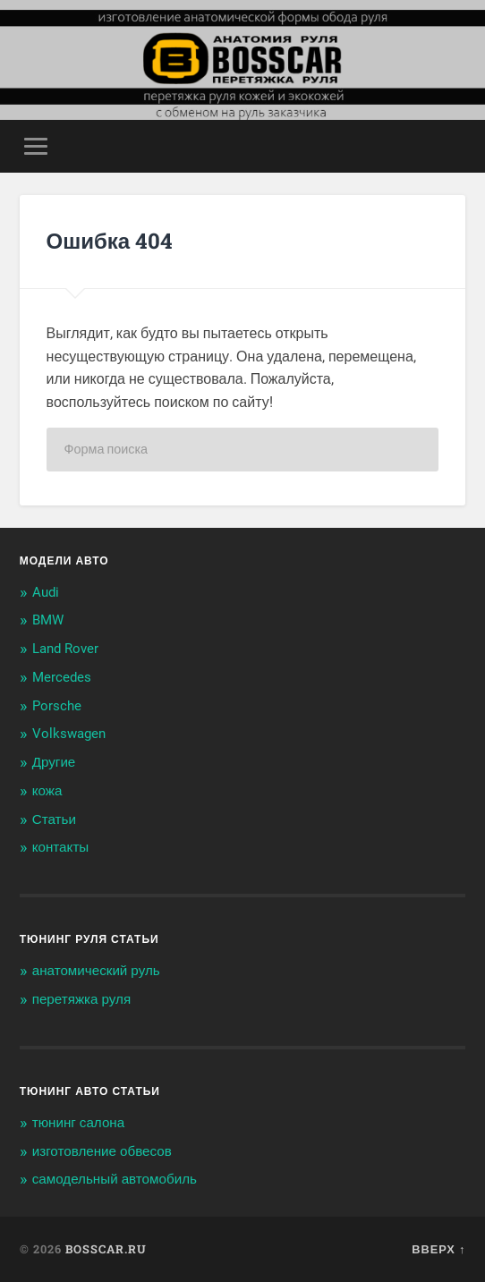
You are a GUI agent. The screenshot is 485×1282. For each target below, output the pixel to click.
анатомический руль (96, 971)
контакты (60, 847)
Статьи (54, 819)
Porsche (56, 706)
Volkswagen (69, 734)
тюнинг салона (78, 1123)
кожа (47, 791)
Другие (54, 762)
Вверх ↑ (438, 1249)
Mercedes (61, 677)
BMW (48, 620)
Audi (45, 592)
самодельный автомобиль (114, 1179)
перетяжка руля (81, 999)
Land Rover (65, 649)
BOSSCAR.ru (106, 1249)
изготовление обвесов (102, 1151)
